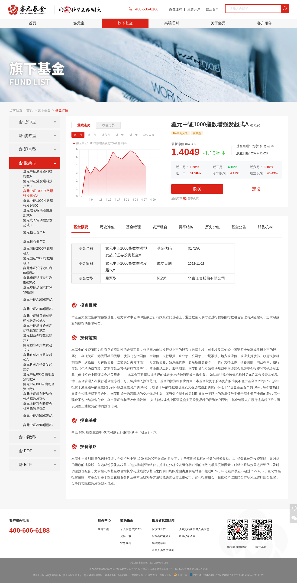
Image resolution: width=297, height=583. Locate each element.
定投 (256, 189)
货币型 (37, 122)
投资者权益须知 (161, 536)
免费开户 (193, 9)
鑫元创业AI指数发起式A (37, 337)
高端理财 (171, 23)
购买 (197, 189)
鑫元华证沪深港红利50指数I (37, 290)
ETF (37, 464)
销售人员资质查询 (163, 550)
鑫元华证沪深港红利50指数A (37, 270)
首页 (32, 23)
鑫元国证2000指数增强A (38, 251)
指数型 (37, 437)
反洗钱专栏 (159, 529)
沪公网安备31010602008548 (229, 575)
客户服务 (264, 23)
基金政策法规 (187, 536)
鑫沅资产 (212, 9)
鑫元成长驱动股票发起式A (37, 212)
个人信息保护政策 (131, 529)
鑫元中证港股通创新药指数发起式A (37, 318)
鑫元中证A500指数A (37, 415)
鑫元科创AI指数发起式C (37, 367)
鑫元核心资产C (34, 241)
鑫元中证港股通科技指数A (37, 173)
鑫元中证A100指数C (38, 309)
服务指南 (103, 529)
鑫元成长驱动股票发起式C (37, 222)
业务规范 (125, 543)
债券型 (37, 135)
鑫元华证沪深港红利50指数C (37, 280)
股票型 (37, 163)
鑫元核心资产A (34, 232)
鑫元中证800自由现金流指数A (39, 376)
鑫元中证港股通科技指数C (37, 183)
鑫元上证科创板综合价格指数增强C (37, 406)
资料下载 (125, 536)
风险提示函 (159, 543)
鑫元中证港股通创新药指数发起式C (37, 328)
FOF (37, 451)
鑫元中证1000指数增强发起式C (38, 203)
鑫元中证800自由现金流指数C (39, 386)
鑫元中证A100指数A (37, 299)
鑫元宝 (78, 23)
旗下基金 (125, 23)
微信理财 (175, 9)
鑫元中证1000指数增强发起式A (38, 193)
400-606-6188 (146, 9)
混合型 (37, 149)
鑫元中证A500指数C (38, 425)
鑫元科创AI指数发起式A (37, 357)
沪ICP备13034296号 (203, 575)
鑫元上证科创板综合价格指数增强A (37, 396)
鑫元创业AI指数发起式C (37, 347)
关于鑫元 (218, 23)
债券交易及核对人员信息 (194, 529)
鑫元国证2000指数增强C (38, 260)
